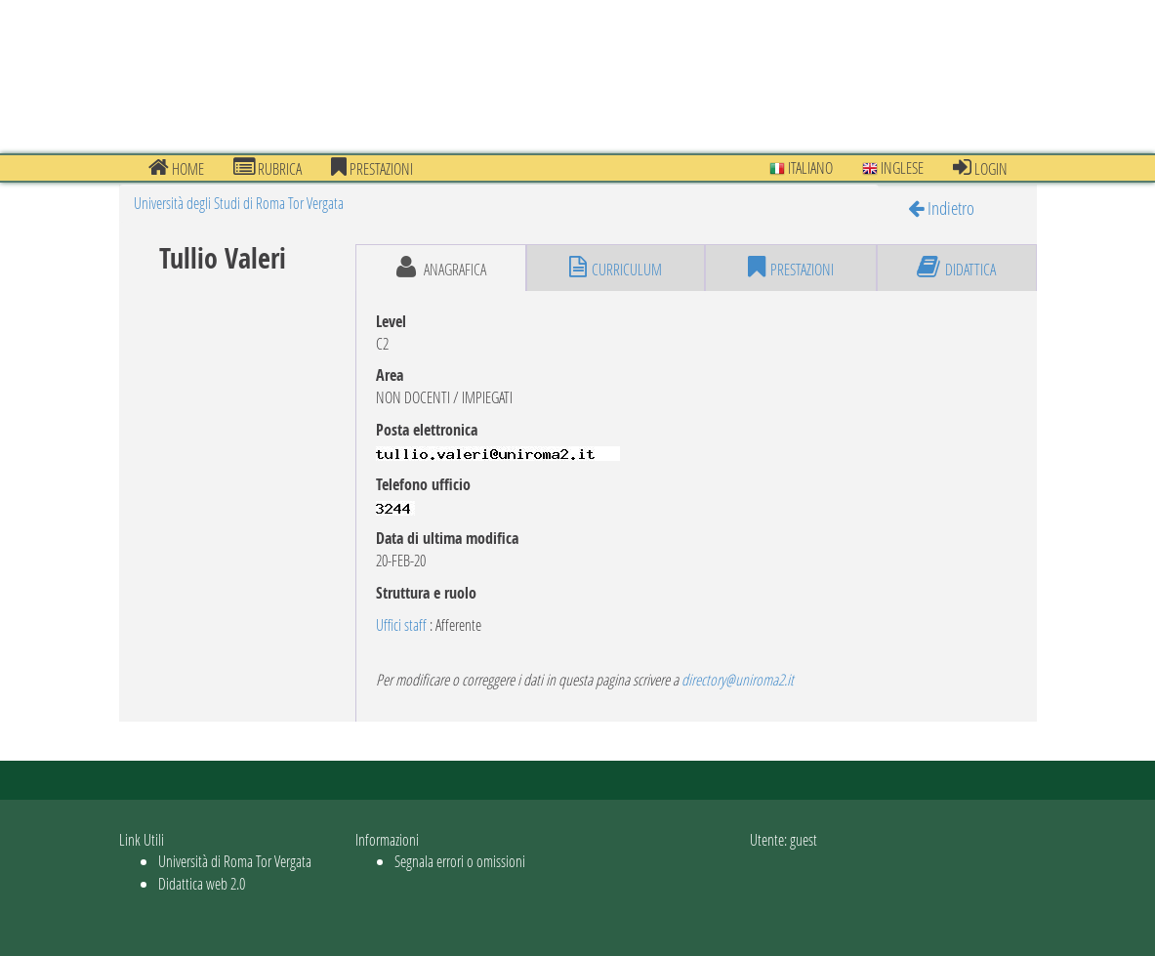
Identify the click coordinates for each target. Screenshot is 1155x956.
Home (176, 168)
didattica (956, 267)
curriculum (615, 267)
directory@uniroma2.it (737, 679)
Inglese (893, 167)
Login (980, 168)
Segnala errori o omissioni (459, 861)
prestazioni (372, 168)
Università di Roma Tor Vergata (234, 861)
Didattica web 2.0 (201, 883)
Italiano (801, 167)
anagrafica (441, 267)
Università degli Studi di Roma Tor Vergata (239, 202)
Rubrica (267, 168)
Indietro (941, 207)
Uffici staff (401, 624)
